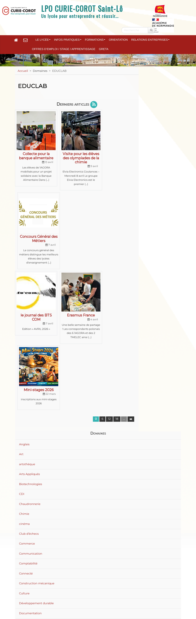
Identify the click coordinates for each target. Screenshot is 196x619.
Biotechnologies (30, 342)
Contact (103, 589)
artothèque (27, 322)
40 (164, 503)
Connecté (26, 431)
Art (21, 312)
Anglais (24, 302)
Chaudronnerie (29, 361)
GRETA (103, 49)
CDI (21, 352)
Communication (30, 411)
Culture (24, 451)
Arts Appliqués (29, 332)
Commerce (27, 401)
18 (116, 276)
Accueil (23, 71)
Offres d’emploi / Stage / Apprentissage (63, 49)
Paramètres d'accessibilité (87, 595)
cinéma (24, 381)
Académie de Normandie (98, 580)
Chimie (24, 371)
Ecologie (25, 491)
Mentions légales (76, 589)
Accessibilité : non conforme (138, 589)
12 (109, 276)
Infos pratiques (67, 39)
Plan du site (46, 589)
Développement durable (36, 461)
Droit (22, 481)
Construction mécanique (36, 441)
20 (156, 503)
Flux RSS (121, 595)
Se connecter (167, 606)
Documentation (30, 471)
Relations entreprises (150, 39)
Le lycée (43, 39)
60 (172, 503)
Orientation (118, 39)
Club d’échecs (29, 391)
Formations (95, 39)
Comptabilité (28, 421)
